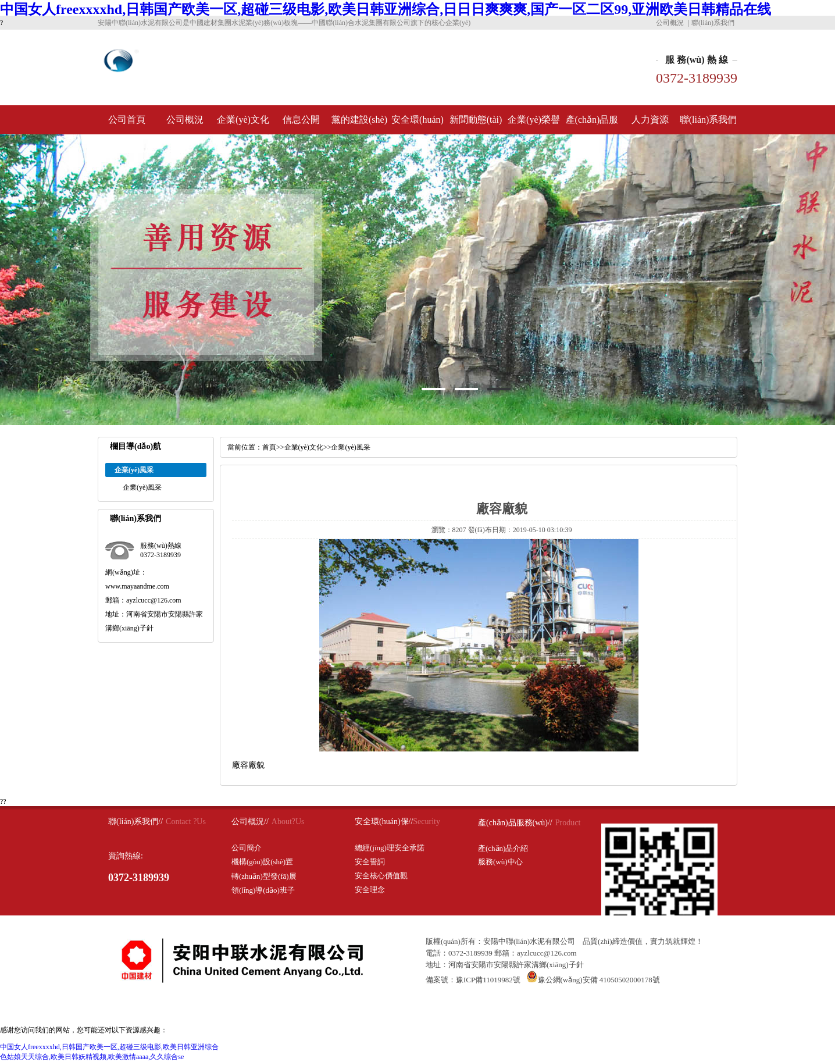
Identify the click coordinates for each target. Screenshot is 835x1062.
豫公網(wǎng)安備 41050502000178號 (593, 979)
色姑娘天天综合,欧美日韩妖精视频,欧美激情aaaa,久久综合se (92, 1057)
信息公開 (301, 119)
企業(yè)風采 (142, 487)
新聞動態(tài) (475, 119)
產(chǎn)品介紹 (503, 848)
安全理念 (370, 889)
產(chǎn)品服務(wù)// (515, 822)
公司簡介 (246, 847)
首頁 (269, 447)
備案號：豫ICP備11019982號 (473, 979)
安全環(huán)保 (417, 124)
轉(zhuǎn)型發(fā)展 (264, 876)
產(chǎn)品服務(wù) (592, 124)
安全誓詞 (370, 861)
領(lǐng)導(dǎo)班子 (263, 890)
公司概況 (670, 23)
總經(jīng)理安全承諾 (389, 847)
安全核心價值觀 (381, 875)
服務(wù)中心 (500, 861)
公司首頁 (126, 119)
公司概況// (250, 821)
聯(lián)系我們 (712, 23)
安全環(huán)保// (384, 821)
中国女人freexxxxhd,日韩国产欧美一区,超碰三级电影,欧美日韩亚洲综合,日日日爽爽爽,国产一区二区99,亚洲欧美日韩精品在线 (385, 9)
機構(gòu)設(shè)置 (262, 861)
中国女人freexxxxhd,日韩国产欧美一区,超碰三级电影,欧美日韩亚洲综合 (109, 1047)
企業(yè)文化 (243, 119)
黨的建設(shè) (359, 119)
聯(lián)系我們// (135, 821)
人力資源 (650, 119)
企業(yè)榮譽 (534, 119)
